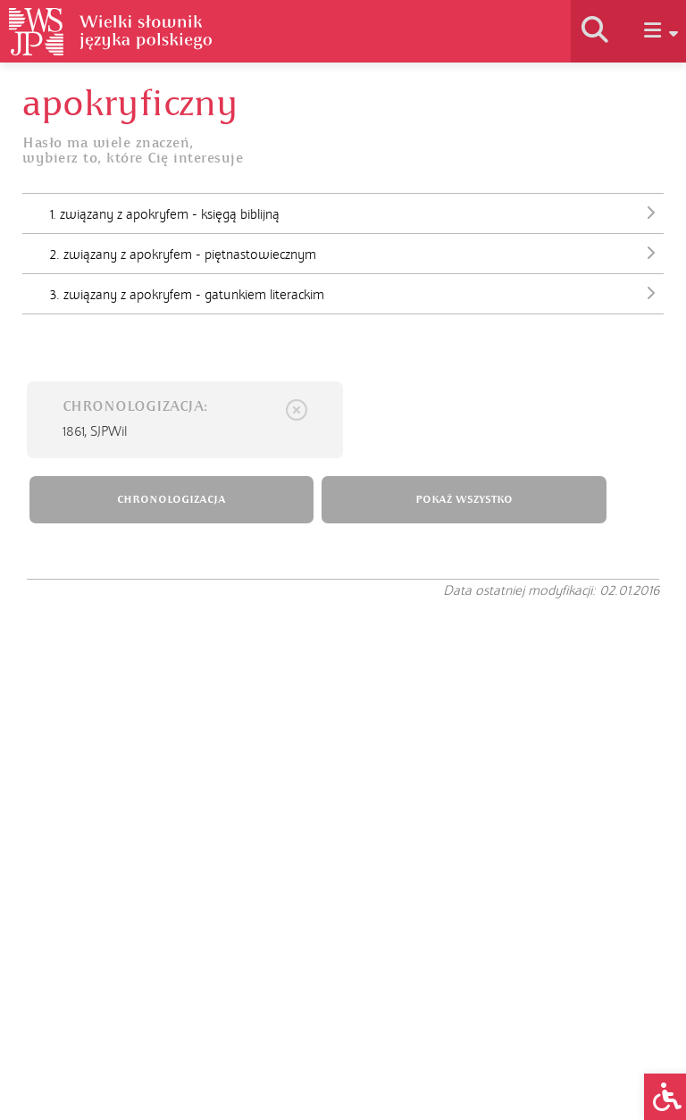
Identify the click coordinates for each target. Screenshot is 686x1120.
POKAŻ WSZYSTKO (464, 499)
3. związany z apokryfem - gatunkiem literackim (357, 293)
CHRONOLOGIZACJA (171, 499)
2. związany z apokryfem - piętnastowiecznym (357, 253)
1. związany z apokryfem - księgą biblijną (357, 212)
